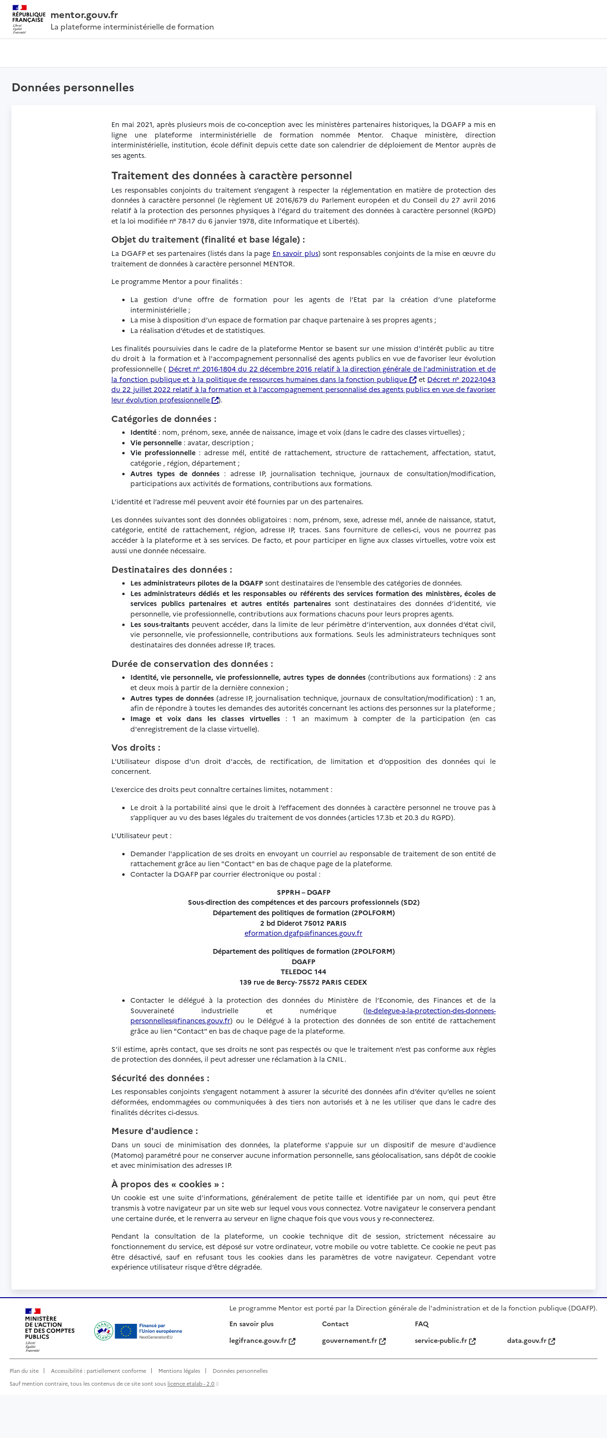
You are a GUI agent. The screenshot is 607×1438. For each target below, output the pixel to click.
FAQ (422, 1366)
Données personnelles (240, 1414)
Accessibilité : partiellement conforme (98, 1414)
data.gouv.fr (531, 1383)
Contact (335, 1366)
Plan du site (24, 1414)
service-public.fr (445, 1383)
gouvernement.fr (354, 1383)
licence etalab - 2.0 (191, 1426)
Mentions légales (179, 1414)
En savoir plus (251, 1366)
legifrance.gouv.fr (262, 1383)
